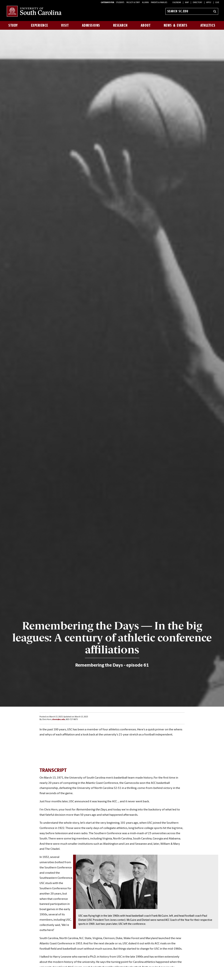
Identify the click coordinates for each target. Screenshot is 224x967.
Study (13, 25)
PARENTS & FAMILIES (159, 3)
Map (187, 3)
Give (217, 3)
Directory (197, 3)
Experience (39, 25)
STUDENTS (120, 3)
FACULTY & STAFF (133, 3)
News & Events (176, 25)
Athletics (207, 25)
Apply (208, 3)
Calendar (176, 3)
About (146, 25)
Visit (65, 25)
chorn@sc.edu (58, 720)
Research (120, 25)
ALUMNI (145, 3)
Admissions (91, 25)
